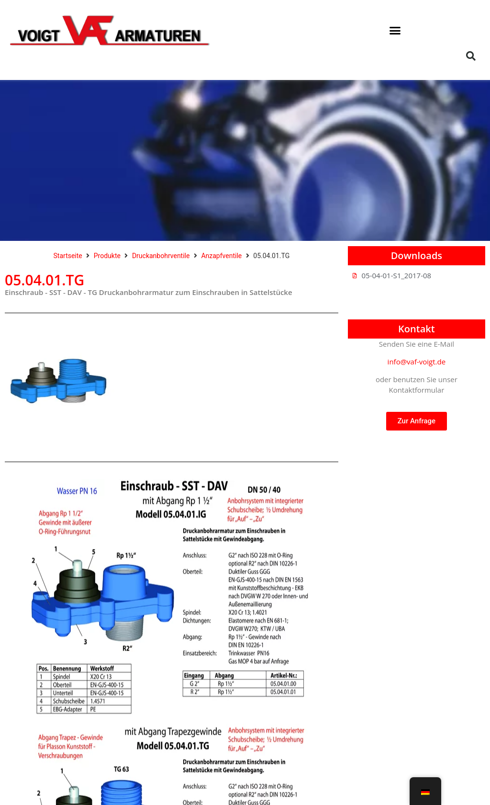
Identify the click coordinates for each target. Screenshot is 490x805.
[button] (395, 31)
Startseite (68, 256)
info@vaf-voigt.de (417, 361)
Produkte (107, 256)
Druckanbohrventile (161, 256)
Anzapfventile (221, 256)
